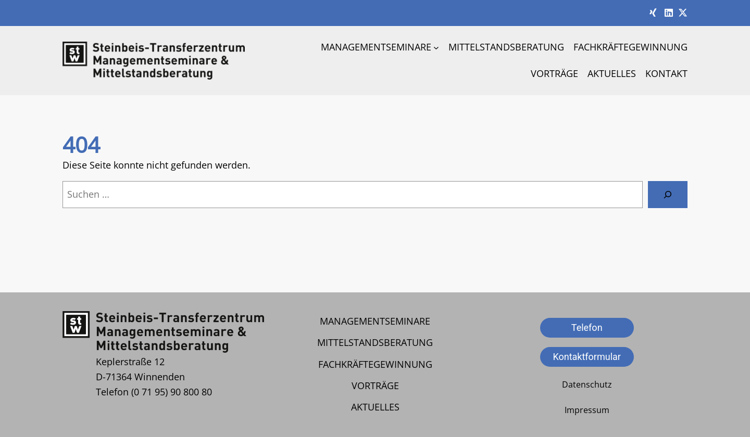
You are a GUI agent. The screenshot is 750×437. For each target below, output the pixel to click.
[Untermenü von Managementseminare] (436, 47)
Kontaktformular (587, 356)
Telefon (587, 327)
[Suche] (668, 194)
